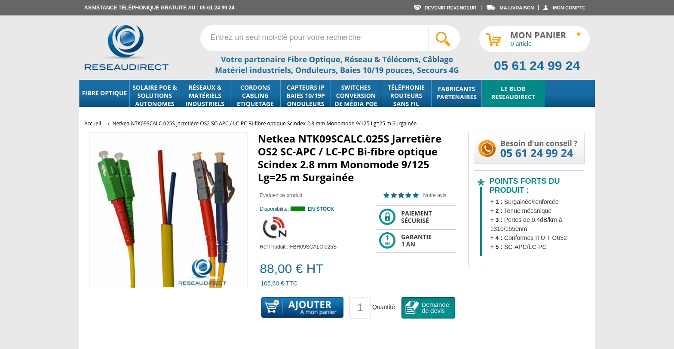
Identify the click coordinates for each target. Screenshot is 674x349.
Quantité (383, 306)
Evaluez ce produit (281, 195)
